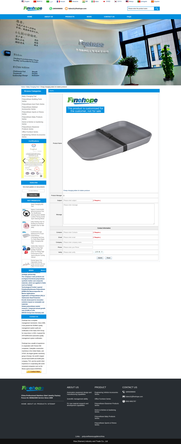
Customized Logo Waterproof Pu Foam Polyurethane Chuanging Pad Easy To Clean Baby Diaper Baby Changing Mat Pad (38, 238)
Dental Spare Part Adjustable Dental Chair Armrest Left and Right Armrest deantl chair (38, 265)
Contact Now (33, 371)
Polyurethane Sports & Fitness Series (33, 113)
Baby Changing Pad (33, 87)
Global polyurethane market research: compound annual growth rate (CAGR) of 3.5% (33, 309)
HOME (29, 17)
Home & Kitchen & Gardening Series (32, 123)
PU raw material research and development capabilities (77, 404)
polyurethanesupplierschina (93, 436)
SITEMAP (51, 404)
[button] (88, 83)
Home (23, 87)
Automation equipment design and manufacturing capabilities (79, 393)
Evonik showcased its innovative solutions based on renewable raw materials (33, 303)
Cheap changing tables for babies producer (76, 190)
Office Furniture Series (30, 132)
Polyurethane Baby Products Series (32, 118)
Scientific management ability (77, 399)
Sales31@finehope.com (77, 8)
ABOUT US (48, 17)
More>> (43, 270)
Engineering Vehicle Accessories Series (33, 136)
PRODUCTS (69, 17)
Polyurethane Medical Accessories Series (30, 108)
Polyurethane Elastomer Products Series (30, 128)
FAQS (129, 17)
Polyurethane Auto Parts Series (33, 104)
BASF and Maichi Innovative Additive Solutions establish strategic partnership (31, 273)
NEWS (89, 17)
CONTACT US (109, 17)
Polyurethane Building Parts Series (32, 100)
